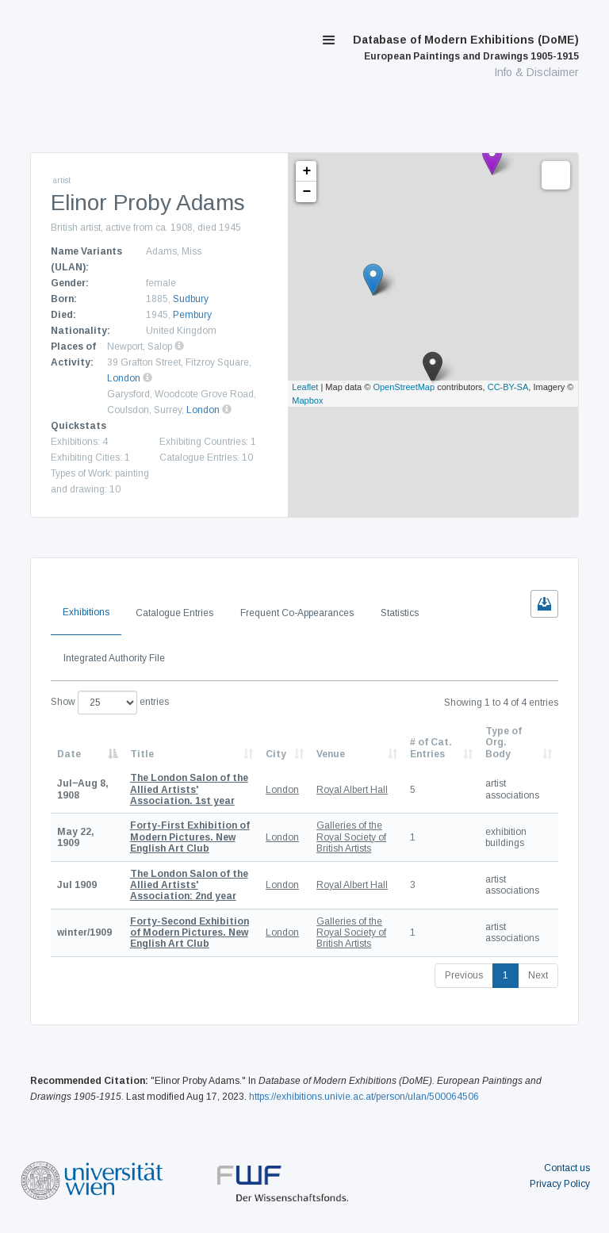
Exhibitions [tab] (86, 612)
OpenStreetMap (404, 387)
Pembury (192, 314)
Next (538, 975)
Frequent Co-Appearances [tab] (297, 612)
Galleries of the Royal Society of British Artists (351, 837)
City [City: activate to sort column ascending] (276, 754)
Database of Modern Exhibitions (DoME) (466, 47)
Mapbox (307, 400)
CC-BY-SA (508, 387)
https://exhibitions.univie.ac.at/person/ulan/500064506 (364, 1096)
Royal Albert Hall (352, 789)
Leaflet (305, 387)
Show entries (110, 702)
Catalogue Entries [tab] (174, 612)
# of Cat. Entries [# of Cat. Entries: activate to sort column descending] (431, 748)
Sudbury (191, 298)
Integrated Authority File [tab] (114, 658)
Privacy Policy (560, 1183)
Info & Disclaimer (536, 72)
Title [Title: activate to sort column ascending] (142, 754)
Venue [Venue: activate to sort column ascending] (330, 754)
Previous (464, 975)
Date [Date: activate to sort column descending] (69, 754)
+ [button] (306, 171)
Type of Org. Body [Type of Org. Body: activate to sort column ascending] (503, 743)
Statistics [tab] (400, 612)
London (123, 378)
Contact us (567, 1168)
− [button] (306, 191)
